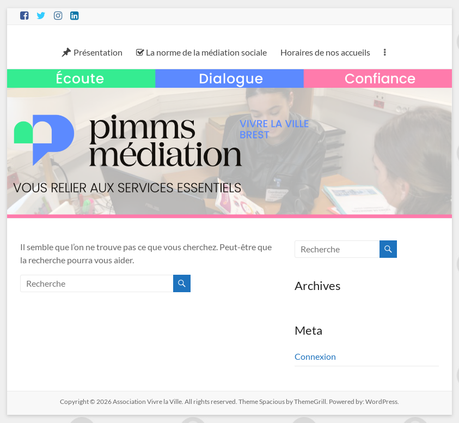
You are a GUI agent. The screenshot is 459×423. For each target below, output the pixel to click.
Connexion (315, 356)
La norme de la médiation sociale (201, 52)
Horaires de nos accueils (325, 52)
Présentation (92, 52)
